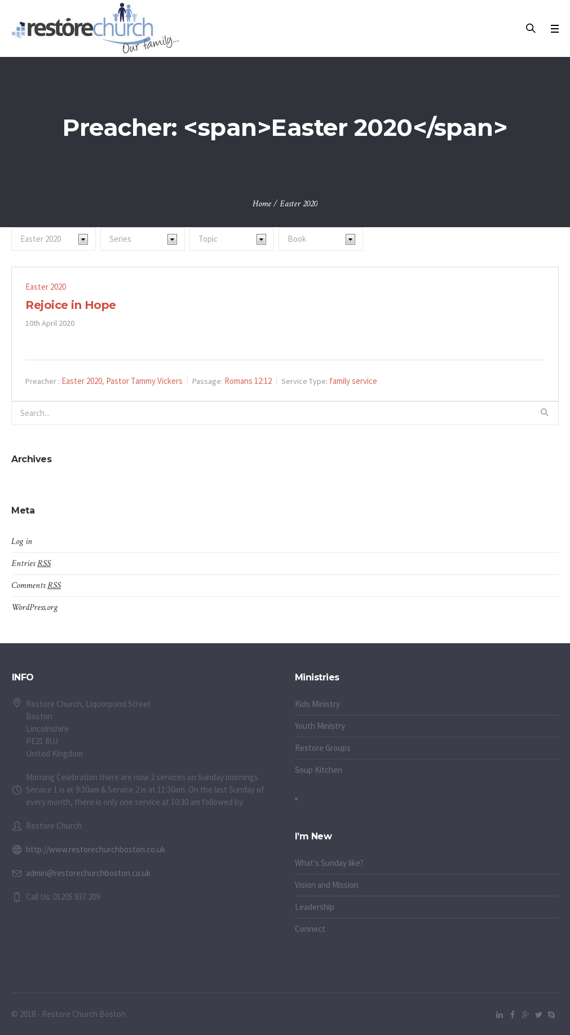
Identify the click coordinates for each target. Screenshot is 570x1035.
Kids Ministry (317, 703)
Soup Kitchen (318, 769)
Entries (31, 563)
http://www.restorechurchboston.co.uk (95, 849)
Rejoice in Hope (70, 305)
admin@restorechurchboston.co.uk (88, 873)
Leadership (314, 906)
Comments (36, 585)
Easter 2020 (45, 286)
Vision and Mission (327, 884)
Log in (21, 541)
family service (353, 380)
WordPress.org (34, 607)
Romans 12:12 (248, 380)
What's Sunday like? (329, 862)
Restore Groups (323, 747)
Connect (310, 928)
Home (262, 204)
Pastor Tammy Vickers (144, 380)
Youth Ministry (320, 725)
